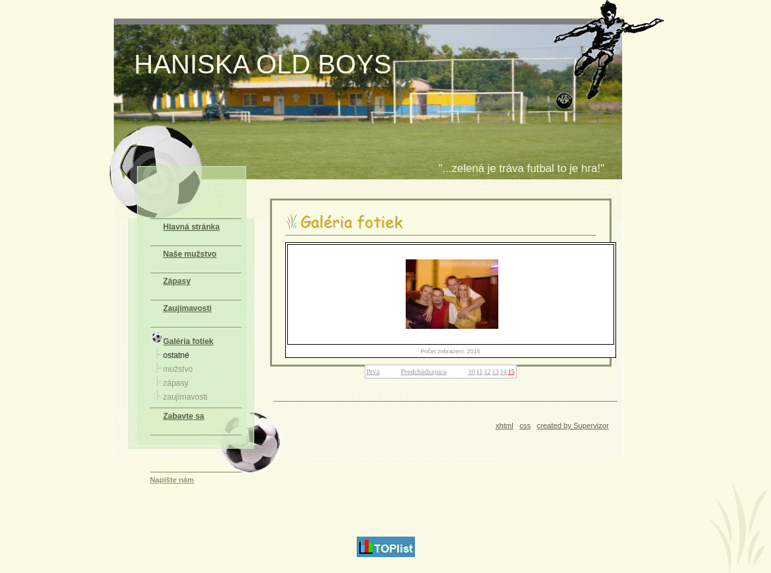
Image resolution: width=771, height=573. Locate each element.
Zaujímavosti (187, 308)
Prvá (373, 371)
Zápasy (177, 281)
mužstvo (178, 369)
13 (495, 371)
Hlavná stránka (191, 227)
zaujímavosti (185, 397)
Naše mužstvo (190, 254)
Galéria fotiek (182, 338)
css (525, 425)
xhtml (505, 425)
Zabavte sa (183, 416)
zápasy (176, 383)
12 (487, 371)
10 (472, 371)
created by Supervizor (573, 425)
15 (511, 371)
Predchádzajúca (424, 371)
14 (503, 371)
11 (479, 371)
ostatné (176, 355)
